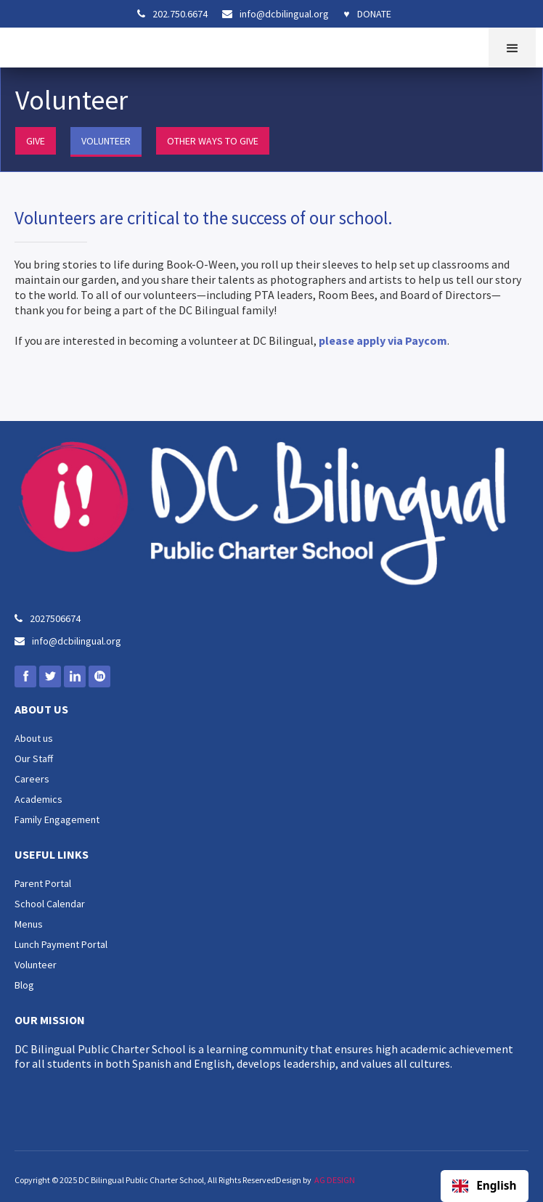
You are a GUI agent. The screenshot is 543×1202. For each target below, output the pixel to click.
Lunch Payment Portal (61, 944)
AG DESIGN (334, 1179)
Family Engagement (57, 819)
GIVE (35, 140)
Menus (29, 924)
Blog (24, 985)
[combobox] (484, 1186)
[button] (512, 48)
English (484, 1186)
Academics (38, 799)
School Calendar (50, 903)
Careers (32, 778)
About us (34, 738)
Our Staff (34, 758)
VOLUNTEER (106, 140)
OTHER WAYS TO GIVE (212, 140)
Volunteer (36, 964)
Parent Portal (43, 883)
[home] (18, 46)
